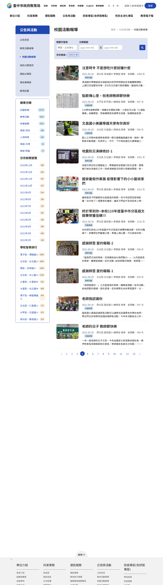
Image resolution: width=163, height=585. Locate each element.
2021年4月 (32, 226)
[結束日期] (112, 47)
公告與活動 (69, 15)
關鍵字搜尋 (62, 42)
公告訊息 (24, 39)
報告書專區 (25, 82)
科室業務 (32, 15)
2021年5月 (32, 219)
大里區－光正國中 (32, 288)
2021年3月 (32, 233)
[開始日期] (89, 47)
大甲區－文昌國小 (32, 312)
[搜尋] (142, 47)
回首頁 (46, 7)
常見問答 (72, 7)
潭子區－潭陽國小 (32, 254)
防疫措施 (128, 581)
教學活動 (32, 116)
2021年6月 (32, 213)
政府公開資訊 (27, 65)
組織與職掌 (21, 576)
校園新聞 (32, 110)
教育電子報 (147, 15)
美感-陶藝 (32, 150)
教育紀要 (24, 90)
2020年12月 (32, 165)
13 (134, 361)
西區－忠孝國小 (32, 268)
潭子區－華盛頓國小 (32, 297)
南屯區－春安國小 (32, 319)
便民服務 (50, 15)
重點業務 (74, 572)
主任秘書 (47, 580)
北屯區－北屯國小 (32, 261)
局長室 (46, 572)
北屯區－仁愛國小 (32, 305)
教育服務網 (100, 7)
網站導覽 (63, 7)
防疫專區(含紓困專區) (95, 15)
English (90, 5)
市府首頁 (54, 7)
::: (13, 27)
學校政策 (128, 577)
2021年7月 (32, 206)
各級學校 (20, 580)
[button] (81, 554)
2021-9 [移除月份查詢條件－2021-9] (73, 54)
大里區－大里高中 (32, 281)
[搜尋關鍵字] (139, 6)
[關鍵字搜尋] (66, 47)
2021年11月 (32, 178)
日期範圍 (83, 42)
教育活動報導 (27, 48)
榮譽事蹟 (32, 123)
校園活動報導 (29, 56)
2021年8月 (32, 199)
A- (109, 5)
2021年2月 (32, 240)
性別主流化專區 (124, 15)
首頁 (113, 29)
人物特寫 (32, 137)
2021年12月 (32, 172)
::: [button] (11, 559)
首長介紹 (20, 572)
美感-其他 (32, 130)
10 (114, 361)
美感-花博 (32, 144)
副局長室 (47, 576)
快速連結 (81, 7)
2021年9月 (32, 192)
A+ (118, 5)
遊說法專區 (25, 73)
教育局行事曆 (76, 576)
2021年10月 (32, 185)
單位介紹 (15, 15)
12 (127, 361)
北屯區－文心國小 (32, 275)
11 (121, 361)
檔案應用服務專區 (78, 580)
